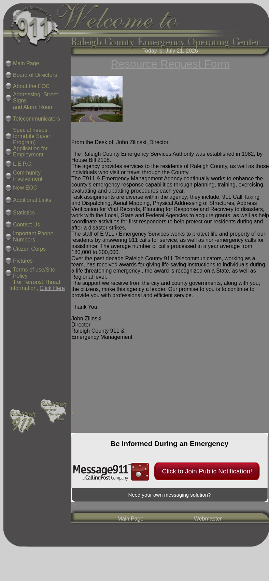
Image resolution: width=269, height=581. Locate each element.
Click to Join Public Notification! (207, 471)
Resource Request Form (170, 64)
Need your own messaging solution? (169, 495)
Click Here (52, 288)
